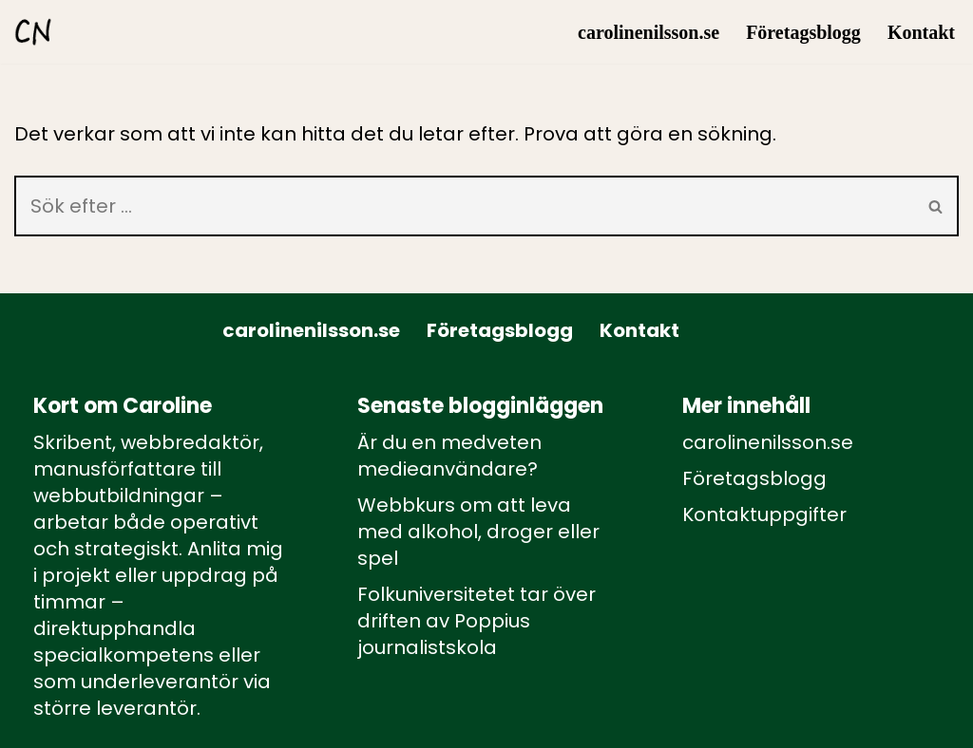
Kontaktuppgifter (764, 514)
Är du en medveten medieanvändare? (449, 455)
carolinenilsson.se (648, 32)
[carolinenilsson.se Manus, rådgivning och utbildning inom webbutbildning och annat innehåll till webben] (33, 32)
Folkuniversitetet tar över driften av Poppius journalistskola (476, 621)
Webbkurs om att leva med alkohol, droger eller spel (478, 531)
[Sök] (464, 206)
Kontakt (921, 32)
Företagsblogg (803, 32)
